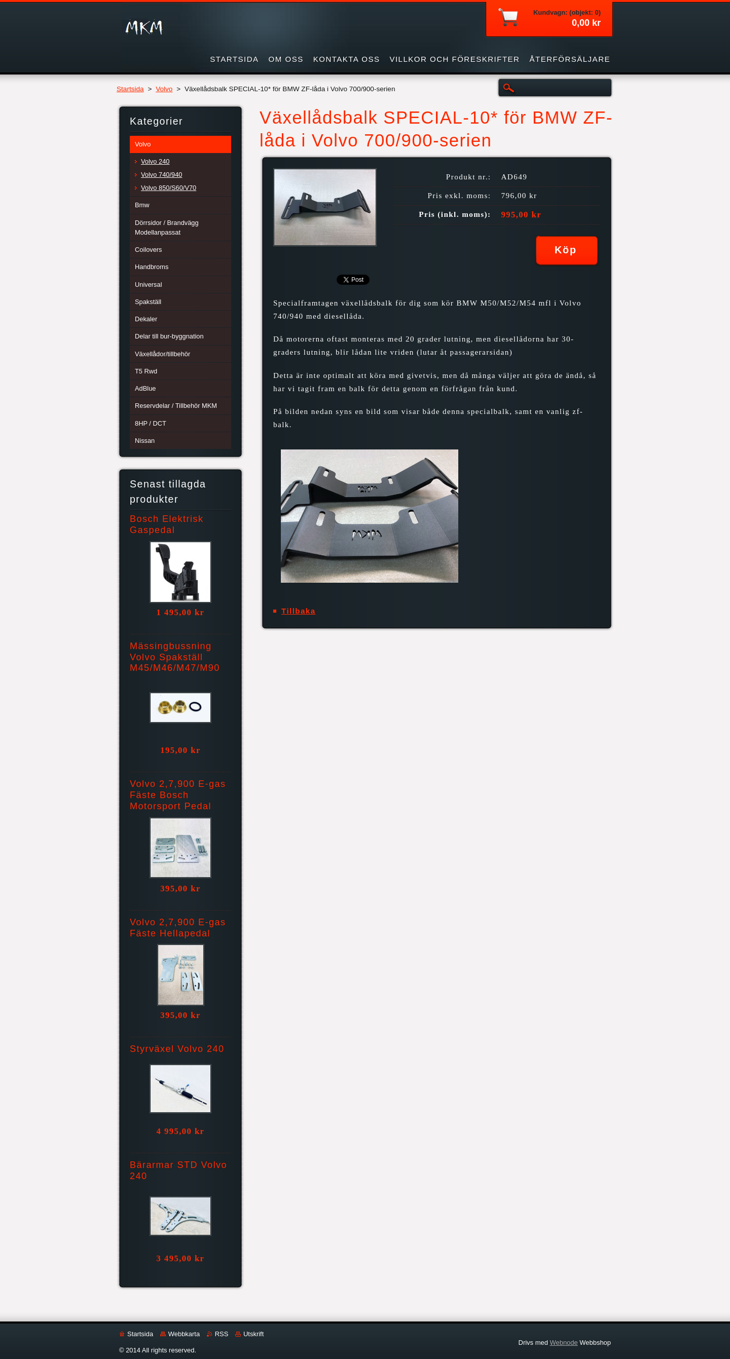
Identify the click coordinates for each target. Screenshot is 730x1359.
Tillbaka (298, 611)
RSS (222, 1334)
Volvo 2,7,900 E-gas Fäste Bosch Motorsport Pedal (178, 795)
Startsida (130, 89)
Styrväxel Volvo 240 (177, 1049)
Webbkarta (184, 1334)
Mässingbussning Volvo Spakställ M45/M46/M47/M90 (175, 657)
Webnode (563, 1342)
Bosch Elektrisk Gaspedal (167, 524)
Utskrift (253, 1334)
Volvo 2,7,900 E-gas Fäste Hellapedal (178, 927)
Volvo (164, 89)
